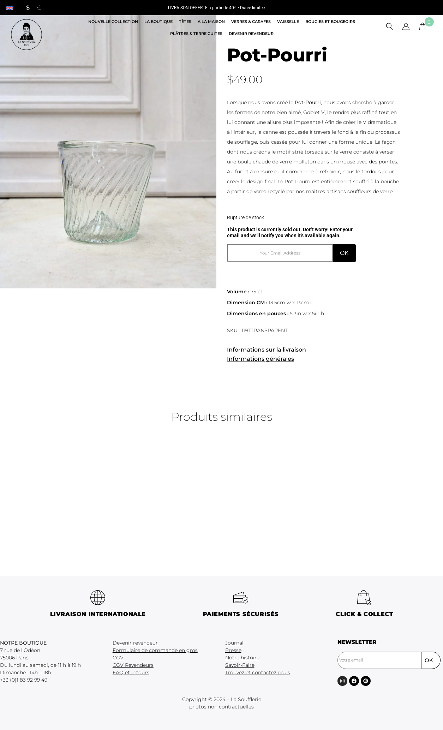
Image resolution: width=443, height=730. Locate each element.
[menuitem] (9, 7)
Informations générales (260, 358)
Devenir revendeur (251, 33)
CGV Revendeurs (133, 665)
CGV (118, 657)
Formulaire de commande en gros (155, 650)
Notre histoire (242, 657)
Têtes (185, 21)
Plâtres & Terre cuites (196, 33)
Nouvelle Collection (113, 21)
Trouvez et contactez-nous (257, 672)
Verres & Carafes (251, 21)
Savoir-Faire (240, 665)
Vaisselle (288, 21)
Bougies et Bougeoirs (330, 21)
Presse (233, 650)
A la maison (211, 21)
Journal (234, 643)
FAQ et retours (131, 672)
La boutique (158, 21)
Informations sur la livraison (266, 349)
